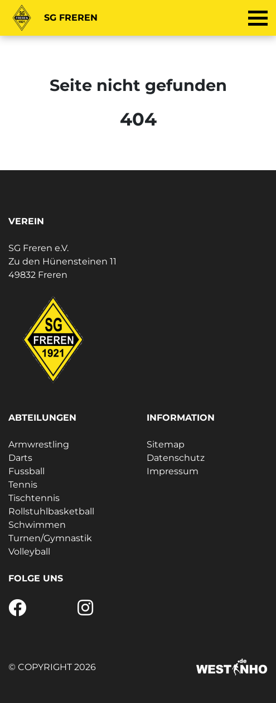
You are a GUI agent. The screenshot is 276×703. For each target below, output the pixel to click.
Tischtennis (34, 498)
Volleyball (29, 551)
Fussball (26, 471)
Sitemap (166, 444)
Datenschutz (176, 457)
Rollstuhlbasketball (51, 511)
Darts (20, 457)
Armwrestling (38, 444)
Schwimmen (37, 524)
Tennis (22, 484)
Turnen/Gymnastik (50, 538)
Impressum (172, 471)
